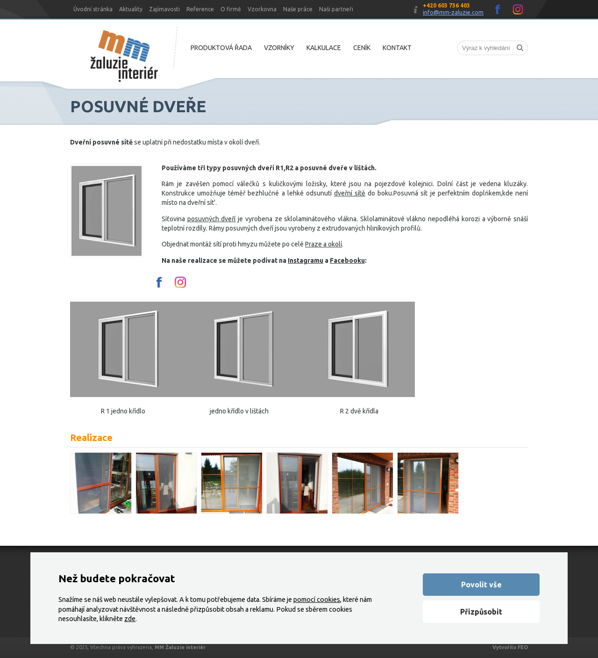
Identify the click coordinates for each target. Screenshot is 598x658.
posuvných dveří (211, 219)
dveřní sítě (349, 193)
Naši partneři (336, 9)
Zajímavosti (164, 9)
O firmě (231, 9)
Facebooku (347, 260)
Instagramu (305, 260)
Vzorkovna (262, 9)
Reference (200, 9)
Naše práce (298, 9)
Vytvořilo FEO (510, 647)
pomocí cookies (316, 599)
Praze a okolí (323, 244)
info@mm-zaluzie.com (453, 12)
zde (129, 618)
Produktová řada (221, 47)
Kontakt (397, 47)
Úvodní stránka (93, 9)
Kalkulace (323, 47)
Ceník (361, 47)
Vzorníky (279, 47)
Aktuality (130, 9)
